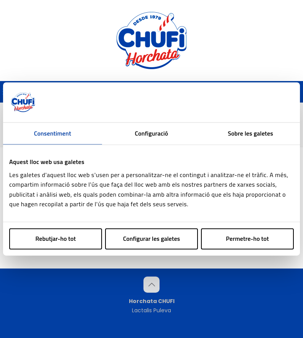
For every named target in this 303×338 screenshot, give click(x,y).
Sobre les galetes (250, 133)
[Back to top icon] (151, 285)
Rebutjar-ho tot (55, 238)
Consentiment (52, 133)
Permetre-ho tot (247, 238)
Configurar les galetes (151, 238)
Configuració (151, 133)
